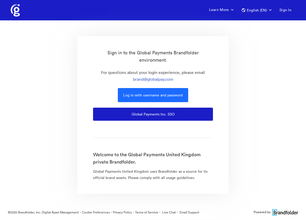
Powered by (276, 212)
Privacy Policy (122, 212)
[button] (257, 10)
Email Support (189, 212)
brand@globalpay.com (153, 79)
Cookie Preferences (96, 212)
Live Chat (168, 212)
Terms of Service (146, 212)
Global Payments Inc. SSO (153, 114)
